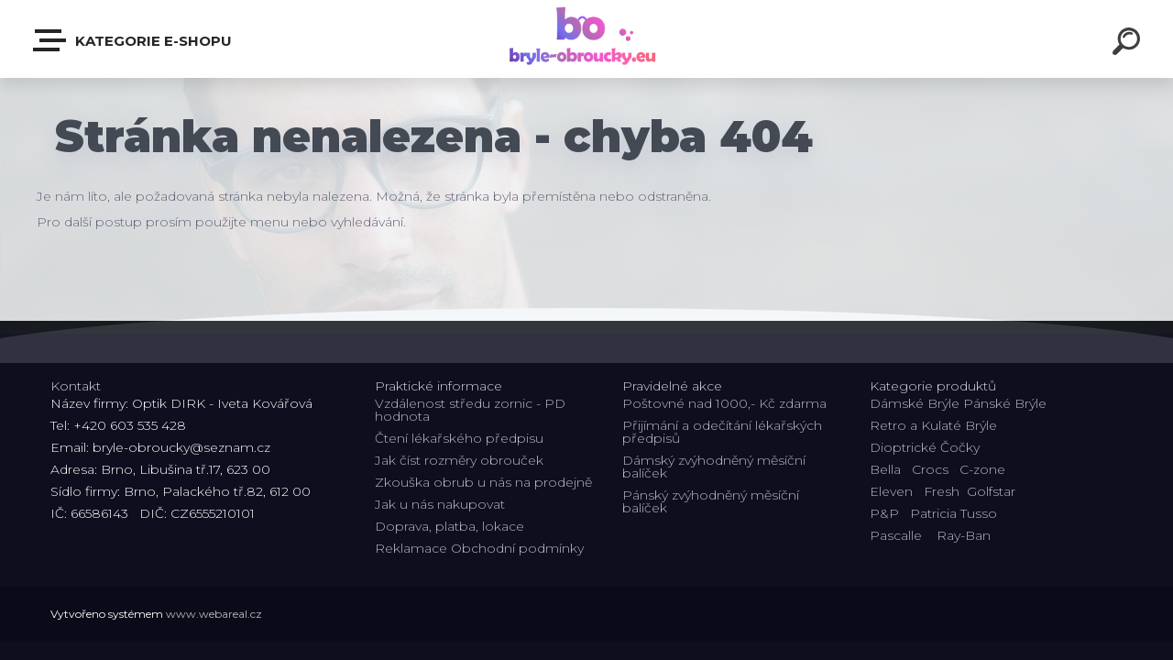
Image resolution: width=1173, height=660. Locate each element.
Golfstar (991, 491)
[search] (1129, 44)
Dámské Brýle (914, 403)
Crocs (930, 469)
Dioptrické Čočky (925, 447)
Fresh (941, 491)
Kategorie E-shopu (133, 40)
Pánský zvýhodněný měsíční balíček (710, 501)
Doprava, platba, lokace (449, 526)
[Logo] (587, 39)
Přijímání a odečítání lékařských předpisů (722, 432)
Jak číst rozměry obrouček (459, 460)
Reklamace (411, 548)
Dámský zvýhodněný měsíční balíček (714, 466)
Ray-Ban (964, 535)
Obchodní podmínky (517, 548)
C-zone (982, 469)
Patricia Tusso (953, 513)
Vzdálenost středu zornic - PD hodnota (470, 410)
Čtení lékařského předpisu (459, 438)
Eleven (891, 491)
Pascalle (896, 535)
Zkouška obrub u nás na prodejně (483, 482)
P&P (884, 513)
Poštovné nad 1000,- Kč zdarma (724, 403)
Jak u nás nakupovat (440, 504)
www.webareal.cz (214, 614)
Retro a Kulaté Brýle (933, 425)
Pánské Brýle (1005, 403)
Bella (885, 469)
